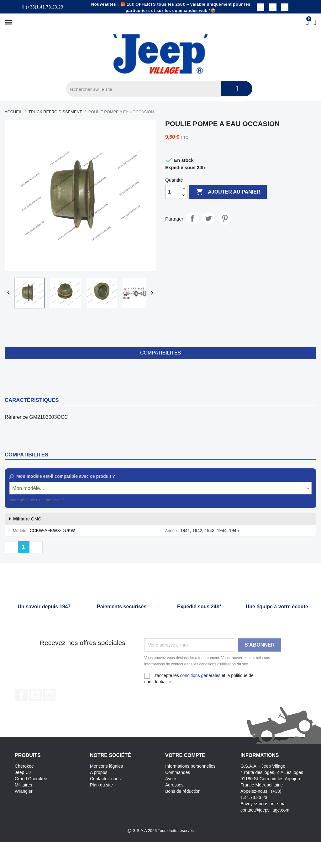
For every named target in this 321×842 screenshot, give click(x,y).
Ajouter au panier (228, 192)
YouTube (35, 695)
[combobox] (160, 488)
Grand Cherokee (31, 778)
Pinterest (224, 218)
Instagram (49, 695)
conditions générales (200, 675)
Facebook (21, 695)
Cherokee (24, 766)
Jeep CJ (23, 772)
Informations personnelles (190, 766)
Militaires (23, 784)
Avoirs (171, 778)
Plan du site (101, 784)
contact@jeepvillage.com (264, 810)
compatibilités (160, 352)
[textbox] (160, 488)
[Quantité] (172, 192)
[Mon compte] (315, 22)
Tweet (208, 218)
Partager (192, 218)
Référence (16, 417)
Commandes (177, 772)
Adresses (174, 784)
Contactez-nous (105, 778)
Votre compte (185, 755)
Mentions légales (106, 766)
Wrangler (24, 791)
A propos (98, 772)
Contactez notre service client (92, 500)
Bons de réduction (183, 791)
